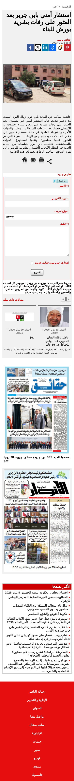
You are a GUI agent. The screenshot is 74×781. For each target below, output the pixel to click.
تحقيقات (40, 349)
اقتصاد (6, 349)
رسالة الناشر (37, 691)
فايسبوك (37, 774)
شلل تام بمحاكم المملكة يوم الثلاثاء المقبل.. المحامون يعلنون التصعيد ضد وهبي (41, 607)
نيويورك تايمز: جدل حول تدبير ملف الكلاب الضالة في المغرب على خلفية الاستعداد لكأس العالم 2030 (38, 620)
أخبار (54, 6)
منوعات (54, 353)
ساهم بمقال (37, 725)
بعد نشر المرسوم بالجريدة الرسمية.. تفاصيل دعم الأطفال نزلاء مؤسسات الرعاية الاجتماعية (38, 645)
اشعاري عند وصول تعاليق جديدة (52, 262)
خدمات (27, 349)
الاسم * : (64, 185)
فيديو (13, 349)
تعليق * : (64, 223)
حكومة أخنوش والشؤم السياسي (47, 614)
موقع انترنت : (61, 211)
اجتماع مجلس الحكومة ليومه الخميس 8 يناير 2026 (36, 592)
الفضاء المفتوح (43, 353)
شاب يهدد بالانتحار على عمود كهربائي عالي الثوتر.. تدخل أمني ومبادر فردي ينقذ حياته (37, 637)
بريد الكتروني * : (60, 198)
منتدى (37, 766)
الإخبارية (37, 733)
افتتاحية (20, 349)
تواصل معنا (37, 716)
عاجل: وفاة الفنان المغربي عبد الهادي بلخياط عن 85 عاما (57, 341)
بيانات (33, 353)
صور (37, 749)
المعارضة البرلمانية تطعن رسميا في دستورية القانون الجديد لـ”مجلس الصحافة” (41, 653)
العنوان (37, 708)
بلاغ (32, 337)
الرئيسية (66, 6)
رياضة (62, 349)
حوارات (49, 349)
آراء (33, 349)
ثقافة (56, 349)
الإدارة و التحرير (22, 353)
